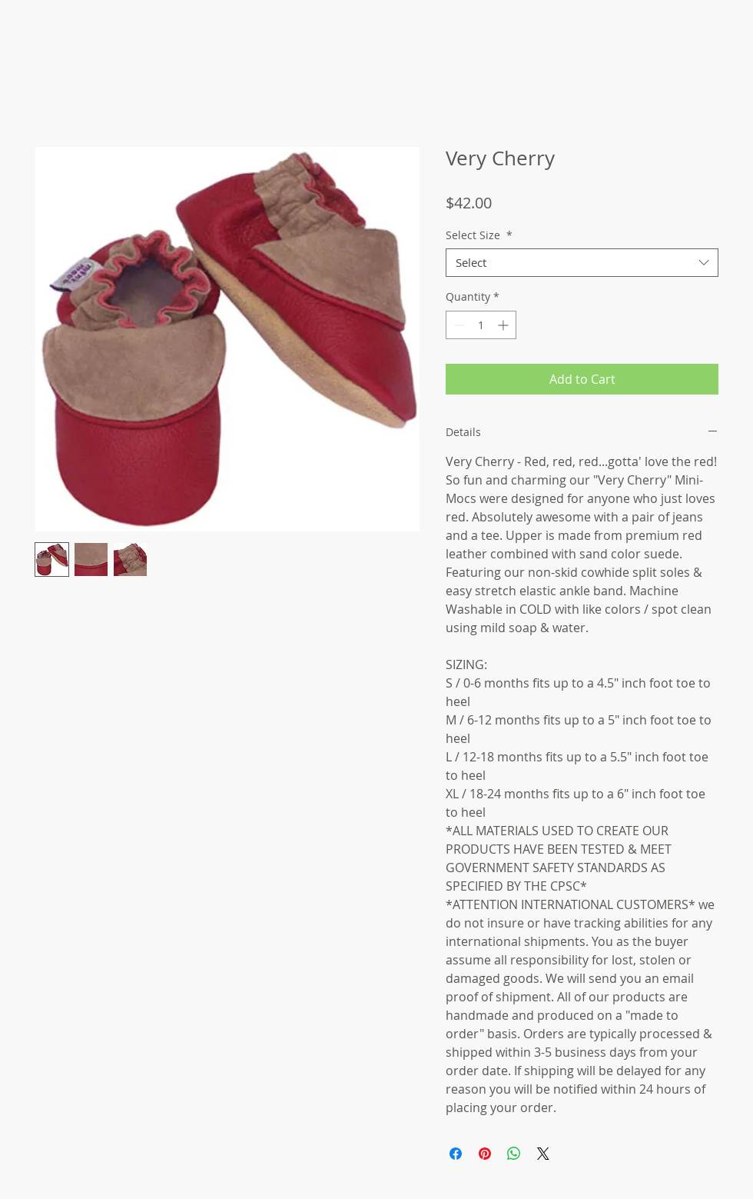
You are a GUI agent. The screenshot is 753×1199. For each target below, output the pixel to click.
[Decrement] (457, 324)
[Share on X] (543, 1153)
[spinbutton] (481, 324)
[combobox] (582, 263)
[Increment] (504, 324)
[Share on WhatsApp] (514, 1153)
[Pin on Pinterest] (485, 1153)
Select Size (479, 235)
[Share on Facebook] (455, 1153)
